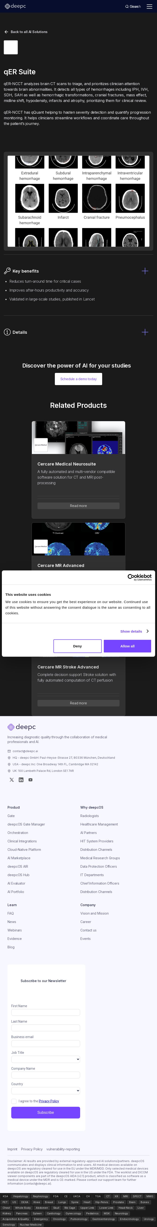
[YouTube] (30, 779)
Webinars (14, 930)
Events (85, 939)
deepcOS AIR (17, 866)
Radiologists (89, 816)
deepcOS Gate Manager (26, 824)
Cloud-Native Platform (24, 850)
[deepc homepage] (15, 6)
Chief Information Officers (99, 883)
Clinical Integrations (22, 841)
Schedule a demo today (78, 379)
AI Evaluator (16, 883)
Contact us (88, 930)
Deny (77, 646)
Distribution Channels (96, 850)
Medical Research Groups (100, 858)
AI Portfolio (15, 892)
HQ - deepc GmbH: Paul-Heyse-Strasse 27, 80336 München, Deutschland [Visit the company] (64, 757)
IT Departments (92, 875)
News (11, 922)
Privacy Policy (32, 1149)
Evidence (14, 939)
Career (85, 922)
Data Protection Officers (98, 866)
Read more (78, 506)
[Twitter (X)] (11, 779)
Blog (11, 947)
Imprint (12, 1149)
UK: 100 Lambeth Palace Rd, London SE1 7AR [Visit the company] (43, 771)
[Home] (21, 728)
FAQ (10, 913)
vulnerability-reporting (63, 1149)
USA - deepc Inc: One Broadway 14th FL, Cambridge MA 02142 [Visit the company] (55, 764)
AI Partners (88, 833)
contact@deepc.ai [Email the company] (25, 751)
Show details (131, 631)
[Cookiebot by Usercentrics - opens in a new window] (131, 577)
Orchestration (17, 833)
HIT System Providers (96, 841)
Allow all (127, 646)
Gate (11, 816)
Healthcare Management (99, 824)
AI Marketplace (18, 858)
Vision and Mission (94, 913)
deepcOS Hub (18, 875)
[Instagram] (21, 779)
